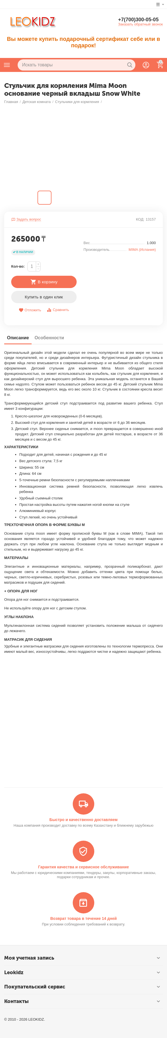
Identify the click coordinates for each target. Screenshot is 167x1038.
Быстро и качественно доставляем (84, 819)
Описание (18, 337)
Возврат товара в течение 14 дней (83, 918)
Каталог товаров (7, 65)
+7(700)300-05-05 (138, 19)
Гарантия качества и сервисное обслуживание (83, 867)
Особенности (49, 337)
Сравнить (57, 310)
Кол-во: (18, 266)
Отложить (30, 310)
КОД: (140, 219)
